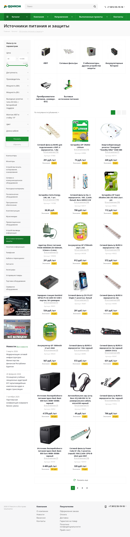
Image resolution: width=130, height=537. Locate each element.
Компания (42, 506)
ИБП (46, 63)
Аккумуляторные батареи (114, 64)
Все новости (22, 346)
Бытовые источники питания (68, 97)
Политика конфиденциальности (70, 525)
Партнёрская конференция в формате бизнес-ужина (17, 403)
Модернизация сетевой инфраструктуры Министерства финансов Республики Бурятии (16, 360)
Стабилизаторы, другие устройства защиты (91, 65)
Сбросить (17, 144)
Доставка (64, 517)
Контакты (41, 521)
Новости (40, 514)
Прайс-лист (65, 530)
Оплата (63, 514)
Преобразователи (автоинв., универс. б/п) (45, 99)
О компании (42, 511)
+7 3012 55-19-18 (115, 7)
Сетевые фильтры (68, 63)
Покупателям (66, 506)
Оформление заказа (69, 511)
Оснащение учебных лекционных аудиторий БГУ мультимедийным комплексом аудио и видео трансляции (16, 383)
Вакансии (41, 517)
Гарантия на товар (68, 521)
